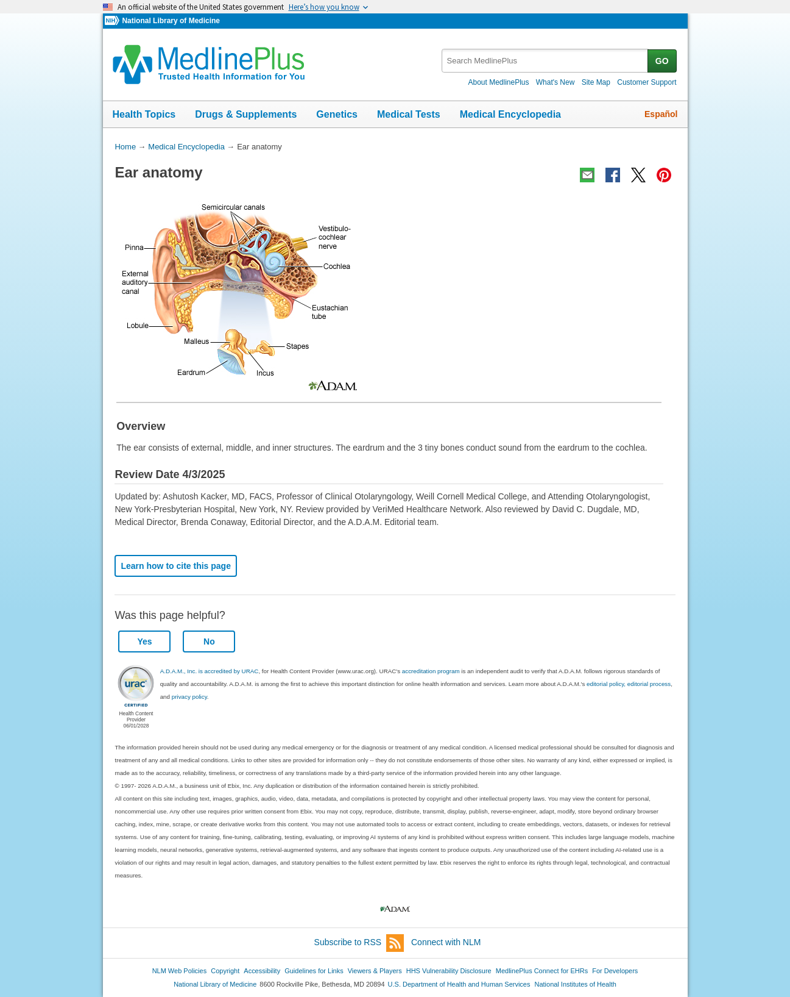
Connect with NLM (446, 942)
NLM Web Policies (179, 970)
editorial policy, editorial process (629, 684)
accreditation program (431, 671)
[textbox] (545, 61)
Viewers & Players (375, 970)
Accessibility (262, 970)
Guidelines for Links (313, 970)
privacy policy (189, 696)
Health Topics (144, 114)
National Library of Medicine (170, 20)
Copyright (225, 970)
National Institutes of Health (575, 984)
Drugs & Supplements (246, 114)
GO (662, 61)
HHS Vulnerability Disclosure (449, 970)
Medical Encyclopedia (510, 114)
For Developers (615, 970)
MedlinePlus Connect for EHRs (542, 970)
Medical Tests (408, 114)
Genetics (337, 114)
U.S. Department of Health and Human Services (459, 984)
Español (660, 114)
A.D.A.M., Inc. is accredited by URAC (209, 671)
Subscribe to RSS (359, 943)
